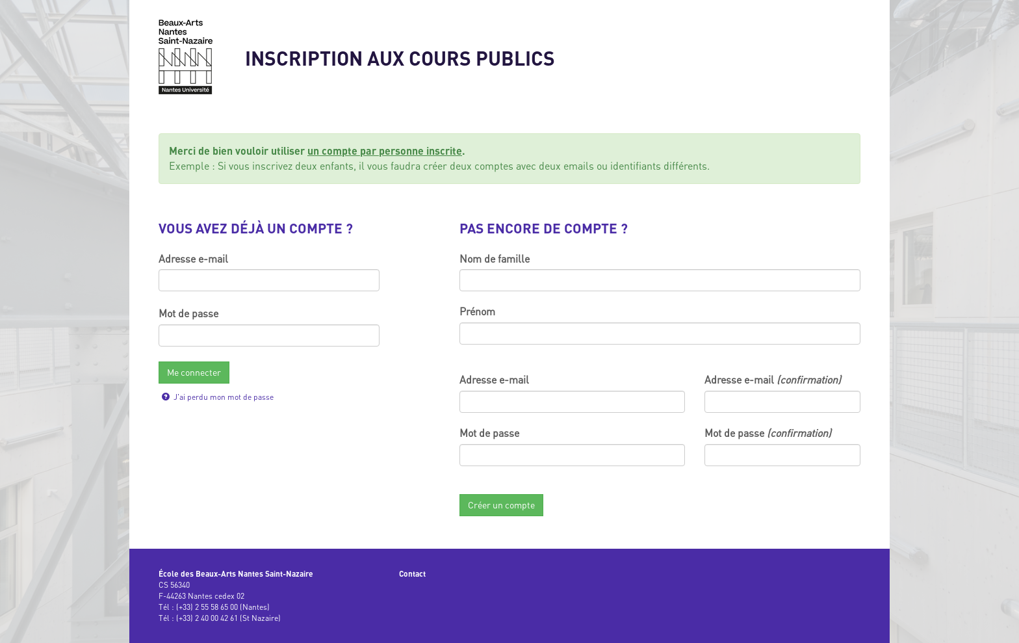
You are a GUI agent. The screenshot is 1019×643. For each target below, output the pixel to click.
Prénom (477, 311)
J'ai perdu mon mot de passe (218, 397)
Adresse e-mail (193, 258)
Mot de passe (188, 313)
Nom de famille (494, 258)
